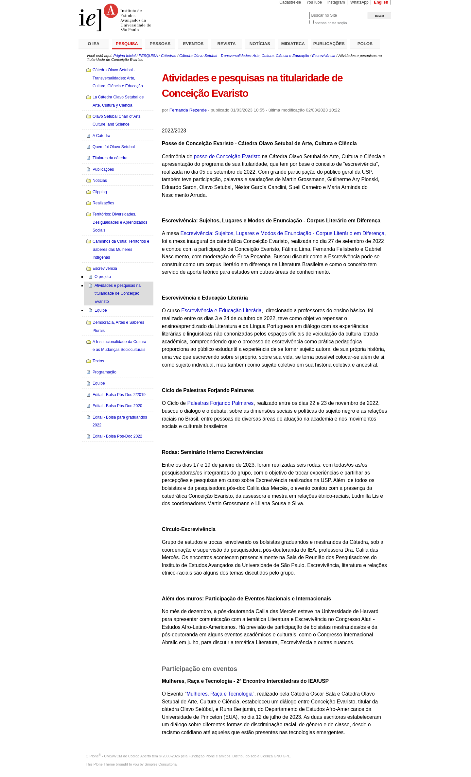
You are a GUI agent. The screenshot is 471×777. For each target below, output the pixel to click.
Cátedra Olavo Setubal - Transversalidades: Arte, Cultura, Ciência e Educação (244, 56)
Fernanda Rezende (188, 110)
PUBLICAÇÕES (329, 43)
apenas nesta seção (331, 23)
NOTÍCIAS (260, 43)
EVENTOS (193, 43)
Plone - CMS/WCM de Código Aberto (120, 756)
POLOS (365, 43)
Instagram (336, 2)
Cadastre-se (290, 2)
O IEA (93, 43)
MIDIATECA (293, 43)
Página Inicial (124, 56)
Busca (293, 11)
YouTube (314, 2)
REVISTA (227, 43)
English (381, 2)
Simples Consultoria (161, 764)
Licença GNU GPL (275, 756)
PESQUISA (127, 43)
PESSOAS (160, 43)
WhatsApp (359, 2)
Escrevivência (323, 56)
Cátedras (168, 56)
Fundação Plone (202, 756)
